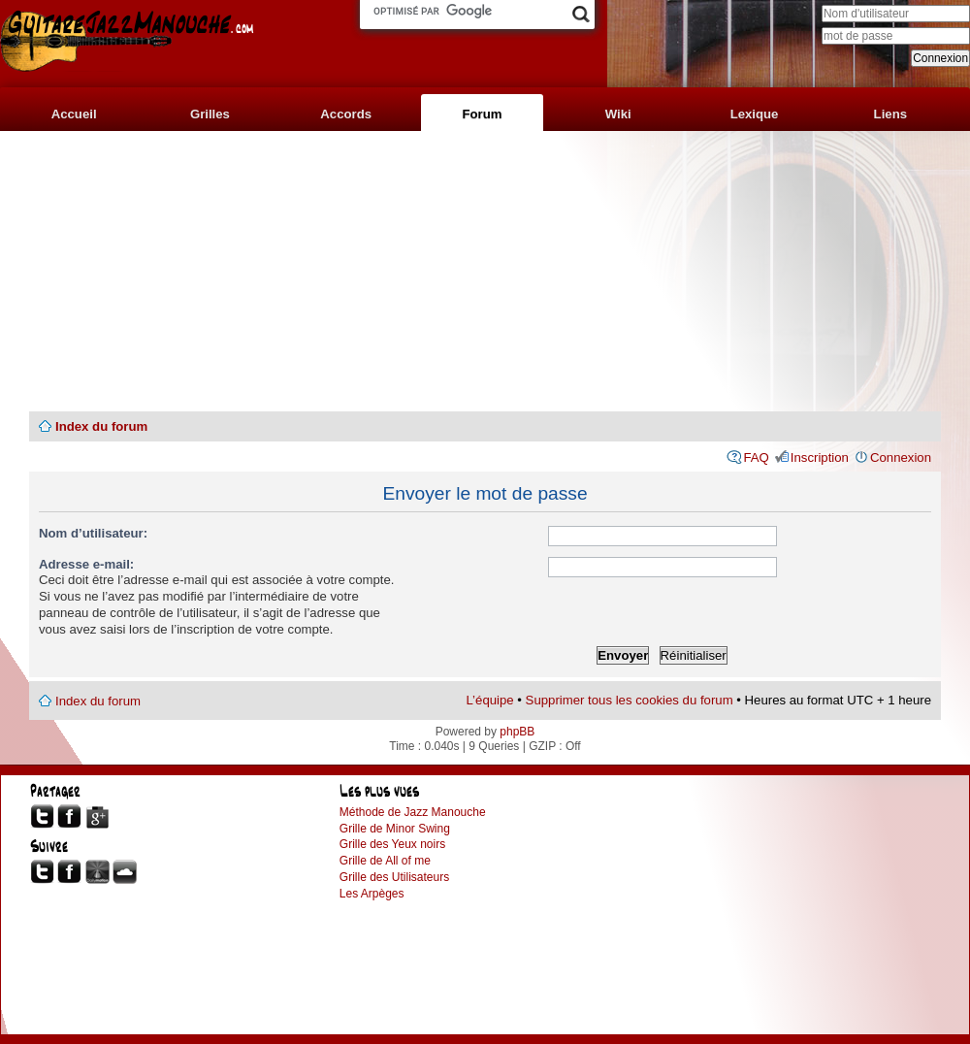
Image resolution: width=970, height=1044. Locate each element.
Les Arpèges (372, 893)
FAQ (755, 457)
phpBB (517, 731)
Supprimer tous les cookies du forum (629, 700)
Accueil (74, 114)
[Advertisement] (485, 272)
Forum (481, 114)
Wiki (618, 114)
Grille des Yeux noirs (392, 844)
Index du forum (101, 426)
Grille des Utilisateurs (394, 877)
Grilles (210, 114)
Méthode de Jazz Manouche (413, 812)
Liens (890, 114)
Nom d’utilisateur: (93, 533)
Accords (346, 114)
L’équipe (490, 700)
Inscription (820, 457)
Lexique (754, 114)
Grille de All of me (385, 860)
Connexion (900, 457)
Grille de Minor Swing (395, 828)
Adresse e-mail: (86, 564)
